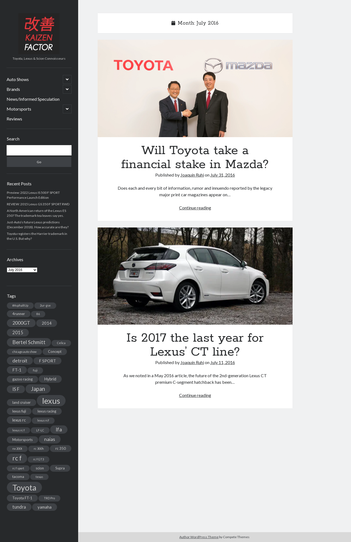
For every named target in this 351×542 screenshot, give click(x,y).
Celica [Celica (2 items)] (61, 343)
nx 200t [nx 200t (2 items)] (17, 448)
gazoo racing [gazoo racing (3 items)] (22, 379)
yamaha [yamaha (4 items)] (45, 506)
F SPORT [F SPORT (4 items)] (47, 360)
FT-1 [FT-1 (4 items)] (16, 369)
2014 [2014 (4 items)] (47, 323)
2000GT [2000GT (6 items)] (21, 323)
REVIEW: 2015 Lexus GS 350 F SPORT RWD (38, 204)
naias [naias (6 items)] (49, 439)
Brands (13, 89)
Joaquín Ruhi (192, 174)
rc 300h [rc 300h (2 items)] (39, 448)
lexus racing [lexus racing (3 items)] (47, 411)
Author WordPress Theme (199, 537)
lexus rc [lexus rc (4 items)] (19, 419)
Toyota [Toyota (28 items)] (24, 487)
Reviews (14, 118)
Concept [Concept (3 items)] (54, 351)
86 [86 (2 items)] (38, 314)
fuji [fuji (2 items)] (35, 370)
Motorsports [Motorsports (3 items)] (22, 439)
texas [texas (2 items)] (39, 476)
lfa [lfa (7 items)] (59, 429)
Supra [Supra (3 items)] (60, 468)
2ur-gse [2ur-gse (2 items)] (45, 305)
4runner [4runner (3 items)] (18, 314)
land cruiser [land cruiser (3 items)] (21, 402)
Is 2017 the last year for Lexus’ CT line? (195, 276)
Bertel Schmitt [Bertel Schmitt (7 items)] (29, 342)
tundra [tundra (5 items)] (19, 506)
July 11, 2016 (222, 362)
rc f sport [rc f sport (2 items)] (18, 468)
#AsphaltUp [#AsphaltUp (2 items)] (20, 305)
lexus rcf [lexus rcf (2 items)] (43, 420)
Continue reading (195, 207)
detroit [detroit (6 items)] (19, 361)
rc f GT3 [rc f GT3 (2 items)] (38, 459)
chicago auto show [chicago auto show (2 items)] (24, 351)
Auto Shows (18, 79)
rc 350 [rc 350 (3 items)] (60, 448)
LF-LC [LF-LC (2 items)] (40, 430)
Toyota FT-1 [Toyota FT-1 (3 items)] (22, 498)
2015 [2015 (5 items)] (17, 332)
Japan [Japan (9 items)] (38, 388)
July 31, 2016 (222, 174)
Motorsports (19, 108)
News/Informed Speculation (33, 99)
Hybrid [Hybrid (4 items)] (50, 378)
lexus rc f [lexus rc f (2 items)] (18, 430)
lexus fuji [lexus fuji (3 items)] (19, 411)
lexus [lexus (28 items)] (51, 400)
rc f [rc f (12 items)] (17, 458)
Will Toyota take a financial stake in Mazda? (195, 88)
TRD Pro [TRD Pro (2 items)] (49, 498)
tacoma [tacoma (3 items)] (18, 476)
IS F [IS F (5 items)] (15, 389)
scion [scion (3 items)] (40, 468)
